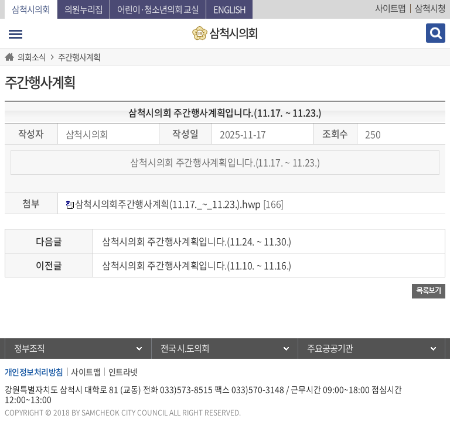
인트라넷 (123, 371)
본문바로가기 (0, 0)
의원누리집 (83, 9)
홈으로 (11, 57)
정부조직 (29, 348)
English (229, 9)
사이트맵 (390, 8)
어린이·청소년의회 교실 (158, 9)
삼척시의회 (31, 9)
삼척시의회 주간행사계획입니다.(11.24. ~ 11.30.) (196, 241)
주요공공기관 (330, 348)
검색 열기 (435, 33)
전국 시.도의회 (185, 348)
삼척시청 (430, 8)
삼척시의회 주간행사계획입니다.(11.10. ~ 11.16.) (196, 265)
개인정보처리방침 (34, 371)
